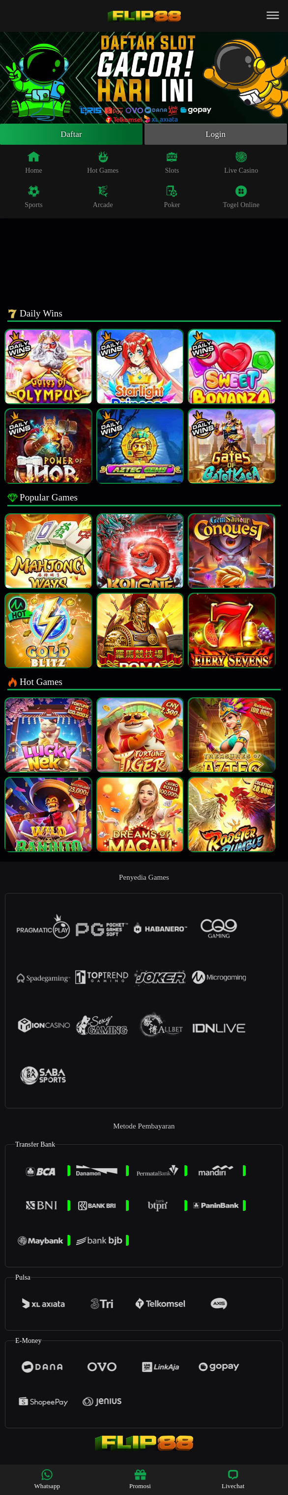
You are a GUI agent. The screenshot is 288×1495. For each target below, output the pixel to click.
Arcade (103, 198)
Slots (172, 164)
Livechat (233, 1479)
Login (216, 135)
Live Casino (241, 164)
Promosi (140, 1479)
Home (33, 164)
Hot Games (102, 164)
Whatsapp (47, 1479)
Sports (33, 198)
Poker (172, 198)
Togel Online (241, 198)
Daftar (71, 135)
